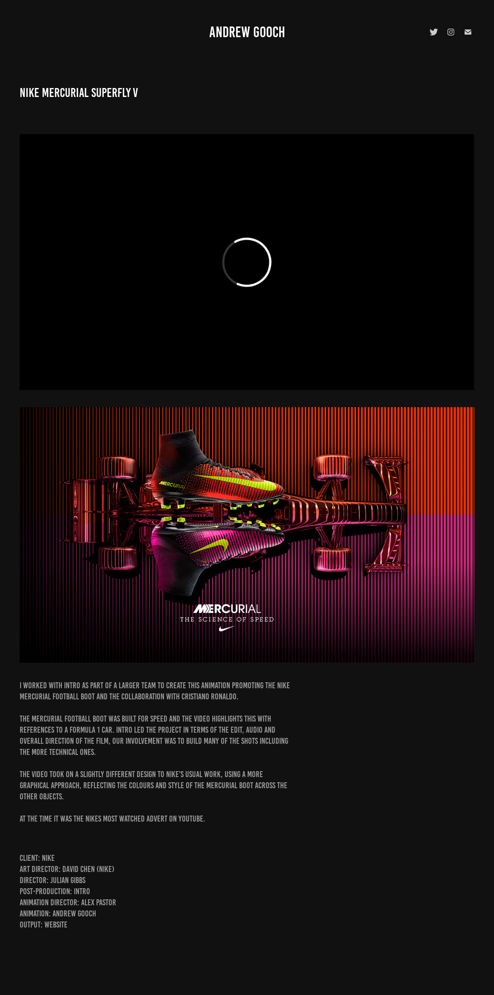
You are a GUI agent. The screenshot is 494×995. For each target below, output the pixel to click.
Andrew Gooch (247, 32)
